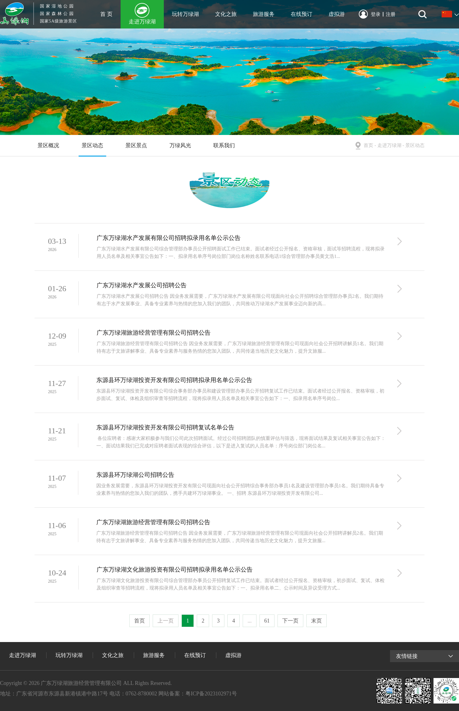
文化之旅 (226, 14)
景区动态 (92, 145)
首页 (368, 145)
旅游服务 (263, 14)
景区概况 (48, 145)
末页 (316, 621)
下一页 (290, 621)
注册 (390, 14)
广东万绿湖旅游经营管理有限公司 (81, 683)
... (250, 621)
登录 (377, 14)
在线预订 (301, 14)
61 (267, 621)
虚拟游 (336, 14)
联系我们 (224, 145)
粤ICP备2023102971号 (211, 694)
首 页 (106, 14)
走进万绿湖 (142, 22)
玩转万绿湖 (185, 14)
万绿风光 (180, 145)
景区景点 (136, 145)
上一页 (166, 621)
